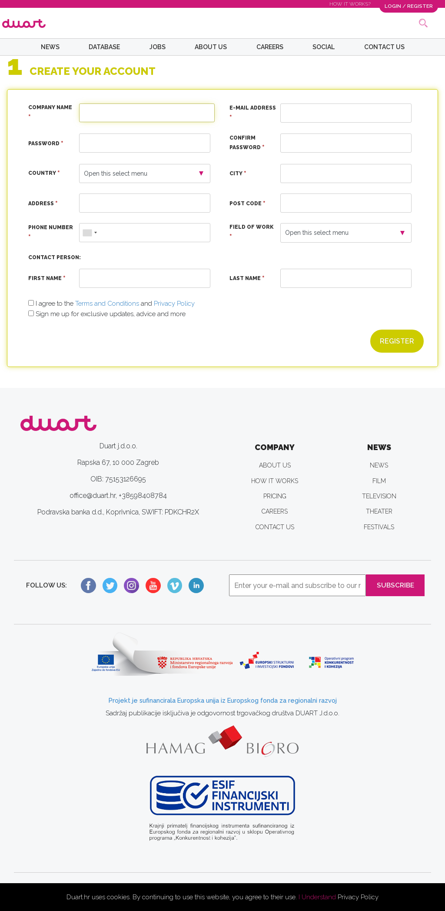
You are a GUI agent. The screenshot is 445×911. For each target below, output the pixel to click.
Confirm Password (247, 144)
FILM (379, 480)
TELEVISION (379, 496)
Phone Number (50, 233)
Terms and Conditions (107, 303)
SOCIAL (323, 46)
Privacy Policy (358, 897)
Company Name (50, 114)
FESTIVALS (379, 527)
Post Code (247, 204)
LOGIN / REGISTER (409, 6)
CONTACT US (384, 46)
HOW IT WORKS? (350, 4)
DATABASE (104, 46)
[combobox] (90, 233)
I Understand (317, 897)
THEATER (379, 511)
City (237, 174)
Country (44, 173)
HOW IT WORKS (274, 480)
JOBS (157, 46)
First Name (47, 278)
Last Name (247, 278)
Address (43, 204)
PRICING (274, 496)
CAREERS (269, 46)
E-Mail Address (252, 114)
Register (397, 341)
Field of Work (251, 233)
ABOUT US (211, 46)
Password (45, 144)
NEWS (50, 46)
